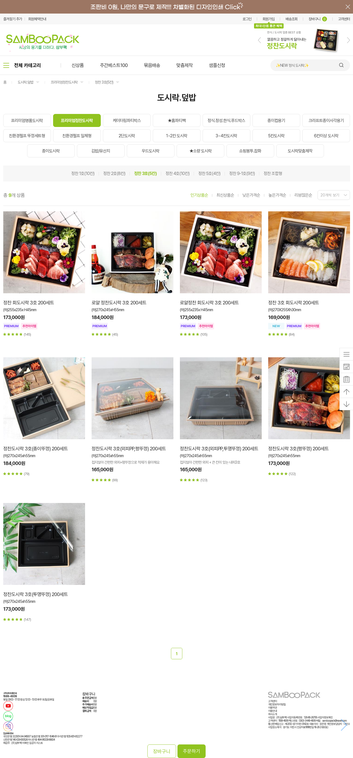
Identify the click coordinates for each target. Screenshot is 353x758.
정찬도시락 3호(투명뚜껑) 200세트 (35, 594)
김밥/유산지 (100, 151)
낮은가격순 (251, 195)
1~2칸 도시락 (176, 135)
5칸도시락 (276, 135)
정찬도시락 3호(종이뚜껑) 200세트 (35, 448)
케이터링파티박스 (127, 120)
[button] (259, 40)
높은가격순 (277, 195)
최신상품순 (225, 195)
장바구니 (318, 19)
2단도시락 (127, 135)
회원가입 (268, 19)
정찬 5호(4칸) (209, 173)
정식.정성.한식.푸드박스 (226, 120)
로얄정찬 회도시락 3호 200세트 (209, 302)
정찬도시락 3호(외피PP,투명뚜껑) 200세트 (219, 448)
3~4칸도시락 (226, 135)
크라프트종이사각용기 (326, 120)
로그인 (246, 19)
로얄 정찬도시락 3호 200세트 (119, 302)
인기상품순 (199, 195)
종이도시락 (51, 151)
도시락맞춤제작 (300, 151)
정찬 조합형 (273, 173)
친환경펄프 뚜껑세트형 (27, 135)
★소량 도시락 (200, 151)
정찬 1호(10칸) (83, 173)
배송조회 (291, 19)
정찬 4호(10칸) (178, 173)
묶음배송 (152, 65)
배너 (176, 7)
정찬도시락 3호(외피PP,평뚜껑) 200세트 (129, 448)
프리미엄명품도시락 (27, 120)
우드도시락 (150, 151)
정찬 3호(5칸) (104, 82)
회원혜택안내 (37, 19)
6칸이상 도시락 (326, 135)
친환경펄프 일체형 (76, 135)
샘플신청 (217, 65)
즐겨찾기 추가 (12, 19)
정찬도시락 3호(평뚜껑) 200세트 (298, 448)
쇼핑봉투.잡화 (250, 151)
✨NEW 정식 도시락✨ (292, 65)
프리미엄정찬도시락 (64, 82)
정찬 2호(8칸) (114, 173)
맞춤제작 (184, 65)
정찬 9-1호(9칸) (242, 173)
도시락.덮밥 (25, 82)
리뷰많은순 (303, 195)
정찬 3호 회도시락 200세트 (293, 302)
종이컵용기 (276, 120)
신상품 (78, 65)
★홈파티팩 (177, 120)
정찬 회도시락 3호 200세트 (28, 302)
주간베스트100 (114, 65)
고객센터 (344, 19)
